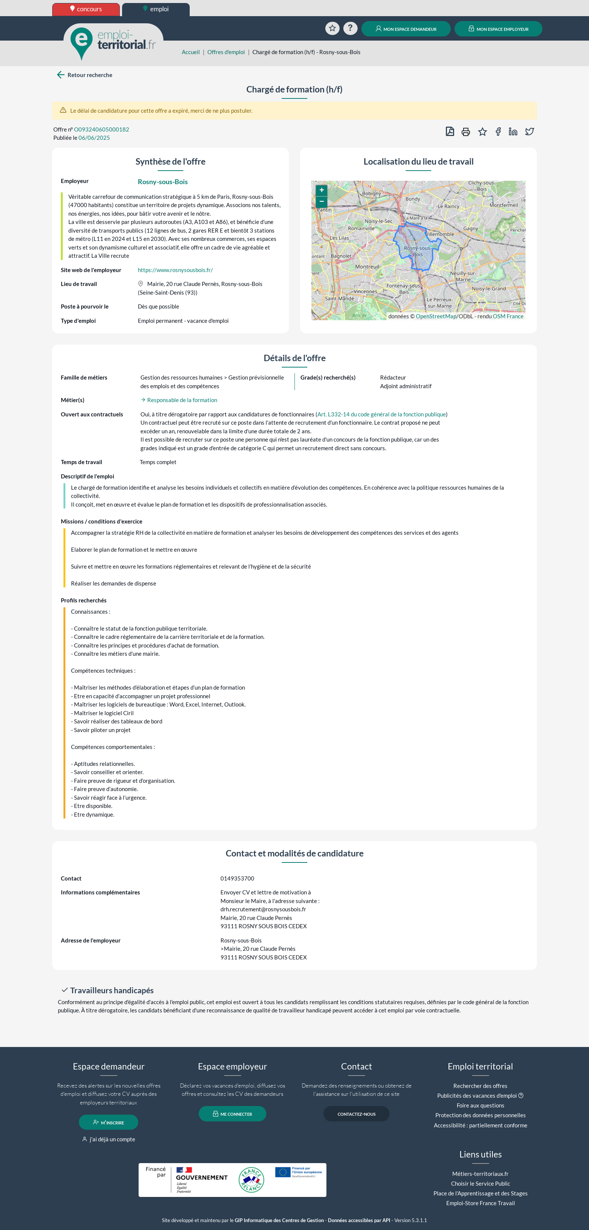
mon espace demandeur (406, 28)
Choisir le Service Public (480, 1183)
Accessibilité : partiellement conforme (480, 1125)
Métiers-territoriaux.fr (480, 1173)
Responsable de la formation (178, 399)
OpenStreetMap (436, 316)
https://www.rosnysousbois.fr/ (175, 269)
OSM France (508, 316)
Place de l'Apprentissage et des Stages (480, 1193)
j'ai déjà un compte (109, 1139)
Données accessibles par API (359, 1220)
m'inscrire (108, 1122)
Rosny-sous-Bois (163, 181)
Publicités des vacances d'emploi (477, 1095)
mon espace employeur (499, 28)
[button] (321, 191)
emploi (156, 9)
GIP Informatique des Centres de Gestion (279, 1220)
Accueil (191, 51)
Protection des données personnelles (480, 1115)
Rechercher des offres (480, 1085)
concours (86, 9)
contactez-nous (357, 1113)
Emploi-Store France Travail (480, 1203)
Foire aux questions (480, 1105)
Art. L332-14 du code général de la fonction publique (381, 414)
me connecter (232, 1113)
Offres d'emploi (226, 51)
